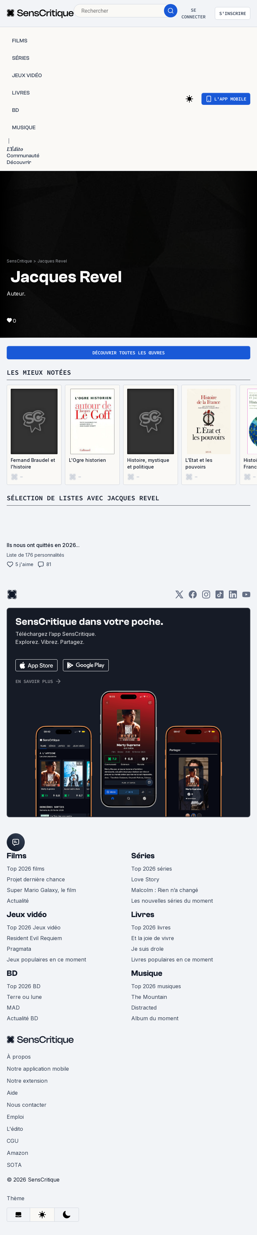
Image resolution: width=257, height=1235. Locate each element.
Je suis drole (147, 948)
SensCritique (19, 260)
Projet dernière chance (36, 879)
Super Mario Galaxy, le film (41, 890)
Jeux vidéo (27, 914)
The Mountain (149, 997)
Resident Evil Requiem (34, 938)
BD (12, 973)
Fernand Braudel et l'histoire (33, 463)
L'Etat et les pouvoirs (198, 463)
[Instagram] (206, 596)
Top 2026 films (26, 868)
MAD (13, 1007)
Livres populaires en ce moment (172, 959)
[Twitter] (179, 596)
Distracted (144, 1007)
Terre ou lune (24, 997)
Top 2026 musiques (156, 986)
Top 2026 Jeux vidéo (34, 927)
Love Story (145, 879)
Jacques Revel (52, 260)
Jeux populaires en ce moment (46, 959)
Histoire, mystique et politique (148, 463)
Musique (146, 973)
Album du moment (154, 1018)
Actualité (18, 900)
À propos (19, 1056)
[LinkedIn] (233, 596)
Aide (12, 1092)
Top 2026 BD (23, 986)
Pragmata (19, 948)
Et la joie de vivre (152, 938)
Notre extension (27, 1080)
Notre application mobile (38, 1068)
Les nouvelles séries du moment (172, 900)
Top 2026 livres (151, 927)
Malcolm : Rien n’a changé (164, 890)
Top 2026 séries (151, 868)
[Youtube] (246, 596)
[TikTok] (220, 596)
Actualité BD (22, 1018)
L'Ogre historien (87, 460)
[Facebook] (193, 596)
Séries (143, 855)
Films (16, 855)
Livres (142, 914)
